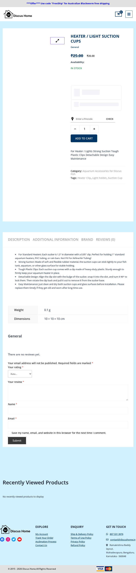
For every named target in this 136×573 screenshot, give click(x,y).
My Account (41, 533)
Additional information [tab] (53, 238)
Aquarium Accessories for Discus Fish (96, 172)
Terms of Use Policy (81, 536)
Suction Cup (115, 178)
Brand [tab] (84, 238)
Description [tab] (18, 238)
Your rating (15, 366)
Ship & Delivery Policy (82, 533)
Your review (16, 380)
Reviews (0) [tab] (103, 238)
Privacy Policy (78, 540)
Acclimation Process (45, 540)
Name (12, 403)
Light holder (99, 178)
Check (109, 118)
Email (12, 417)
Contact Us (41, 544)
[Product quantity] (85, 129)
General (75, 47)
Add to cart (84, 138)
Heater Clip (84, 178)
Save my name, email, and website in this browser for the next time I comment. (59, 431)
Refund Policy (78, 544)
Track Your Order (44, 536)
